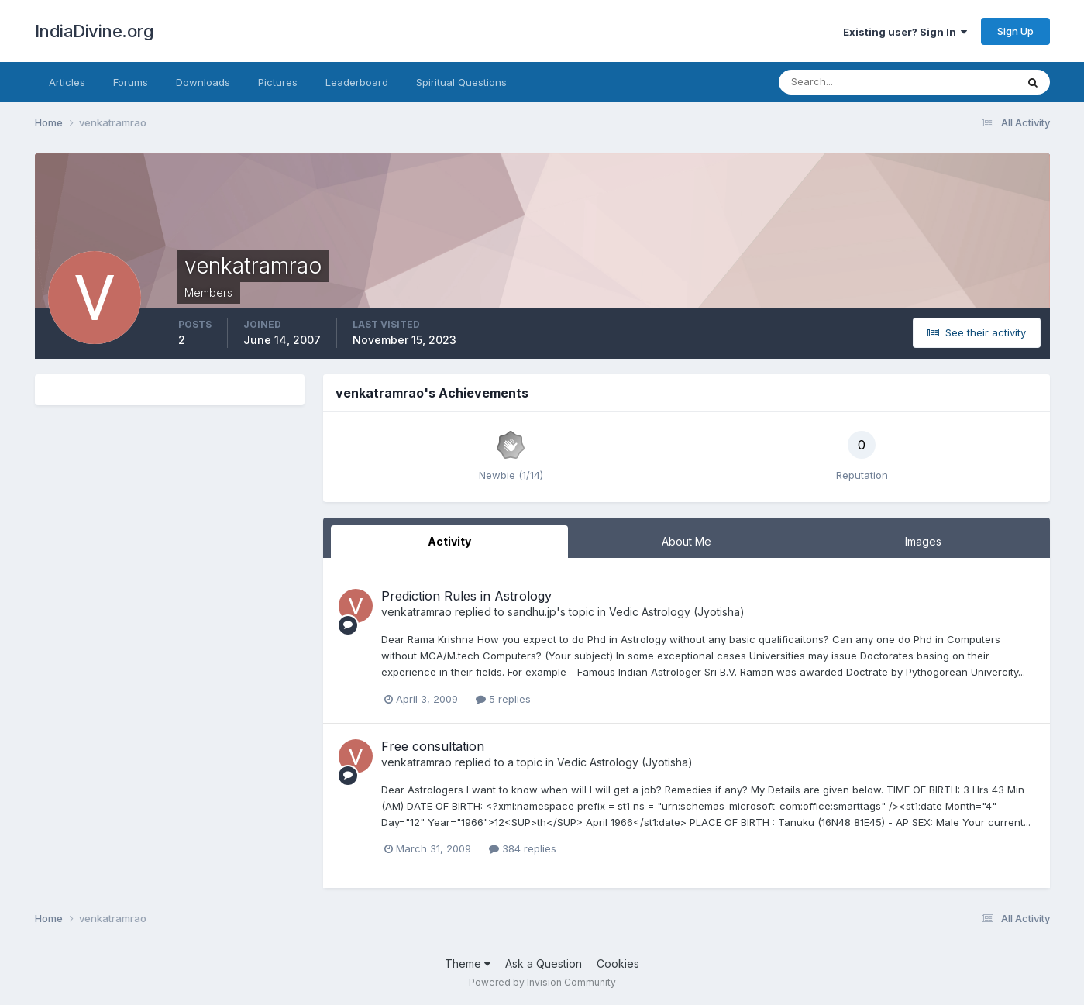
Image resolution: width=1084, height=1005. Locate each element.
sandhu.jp (532, 611)
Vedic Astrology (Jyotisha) (677, 611)
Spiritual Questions (461, 82)
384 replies (522, 848)
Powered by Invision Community (542, 982)
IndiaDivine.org (94, 31)
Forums (130, 82)
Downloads (203, 82)
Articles (67, 82)
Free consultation (432, 746)
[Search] (847, 82)
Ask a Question (543, 963)
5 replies (503, 699)
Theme (467, 963)
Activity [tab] (449, 541)
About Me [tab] (686, 541)
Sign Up (1015, 31)
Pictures (278, 82)
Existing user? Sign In (905, 32)
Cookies (618, 963)
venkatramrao (416, 611)
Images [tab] (923, 541)
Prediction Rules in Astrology (466, 596)
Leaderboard (356, 82)
